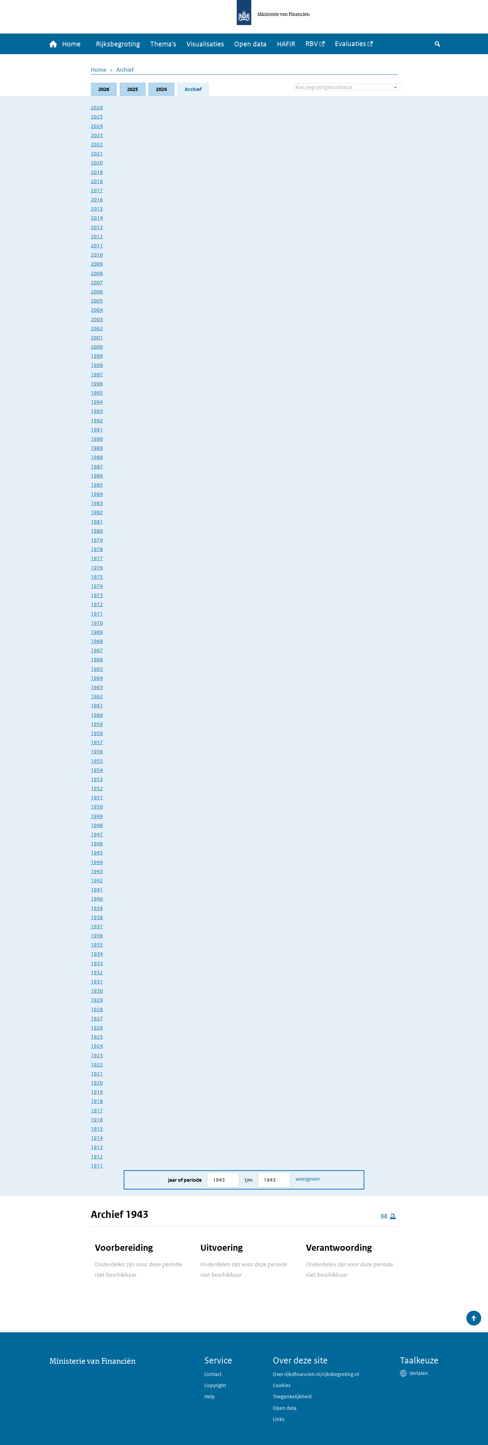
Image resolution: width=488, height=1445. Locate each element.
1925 (97, 1036)
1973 (97, 595)
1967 (97, 650)
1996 (97, 383)
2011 (97, 245)
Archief (125, 69)
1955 (97, 761)
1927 (97, 1018)
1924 (97, 1046)
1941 (97, 889)
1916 (97, 1119)
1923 (97, 1055)
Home (98, 69)
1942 (97, 880)
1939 (97, 908)
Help (209, 1396)
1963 (97, 687)
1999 (97, 356)
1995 (97, 393)
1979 (97, 540)
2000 (97, 346)
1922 (97, 1064)
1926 (97, 1027)
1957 (97, 742)
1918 (97, 1101)
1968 (97, 641)
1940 (97, 898)
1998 (97, 365)
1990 (97, 439)
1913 (97, 1147)
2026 (103, 89)
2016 (97, 199)
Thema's (163, 44)
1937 (97, 926)
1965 (97, 669)
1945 (97, 852)
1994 (97, 402)
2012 (97, 236)
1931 (97, 981)
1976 (97, 567)
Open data (250, 44)
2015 (97, 208)
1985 (97, 485)
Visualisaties (205, 44)
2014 (97, 218)
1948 (97, 825)
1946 (97, 843)
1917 (97, 1110)
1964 (97, 678)
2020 (97, 162)
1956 (97, 751)
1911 (97, 1165)
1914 (97, 1138)
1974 (97, 586)
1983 (97, 503)
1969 (97, 632)
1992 (97, 420)
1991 (97, 429)
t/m (248, 1180)
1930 (97, 990)
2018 (97, 181)
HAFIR (286, 44)
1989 (97, 448)
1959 (97, 724)
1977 (97, 558)
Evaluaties (350, 44)
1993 (97, 411)
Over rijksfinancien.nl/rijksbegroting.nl (316, 1374)
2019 (97, 172)
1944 (97, 862)
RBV (311, 44)
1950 (97, 806)
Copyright (215, 1385)
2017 (97, 190)
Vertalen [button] (418, 1373)
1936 (97, 935)
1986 (97, 475)
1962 (97, 696)
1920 (97, 1083)
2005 (97, 300)
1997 (97, 374)
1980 (97, 531)
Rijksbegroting (118, 44)
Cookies (281, 1385)
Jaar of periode (185, 1180)
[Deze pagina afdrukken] (392, 1216)
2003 (97, 319)
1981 (97, 521)
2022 (97, 144)
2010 (97, 254)
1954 (97, 770)
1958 (97, 733)
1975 (97, 577)
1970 (97, 623)
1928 (97, 1009)
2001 (97, 337)
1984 (97, 494)
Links (278, 1419)
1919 (97, 1092)
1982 (97, 512)
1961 (97, 705)
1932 (97, 972)
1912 (97, 1156)
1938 (97, 917)
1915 (97, 1129)
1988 (97, 457)
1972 (97, 604)
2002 (97, 328)
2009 (97, 264)
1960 (97, 715)
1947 (97, 834)
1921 (97, 1073)
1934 (97, 954)
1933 (97, 963)
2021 (97, 153)
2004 (97, 310)
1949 (97, 816)
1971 (97, 613)
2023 (97, 135)
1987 (97, 466)
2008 (97, 273)
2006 (97, 291)
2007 (97, 282)
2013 (97, 227)
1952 (97, 788)
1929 (97, 1000)
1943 (97, 871)
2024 (161, 89)
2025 (132, 89)
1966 (97, 659)
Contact (213, 1374)
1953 (97, 779)
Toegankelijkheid (292, 1396)
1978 (97, 549)
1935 (97, 944)
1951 (97, 797)
